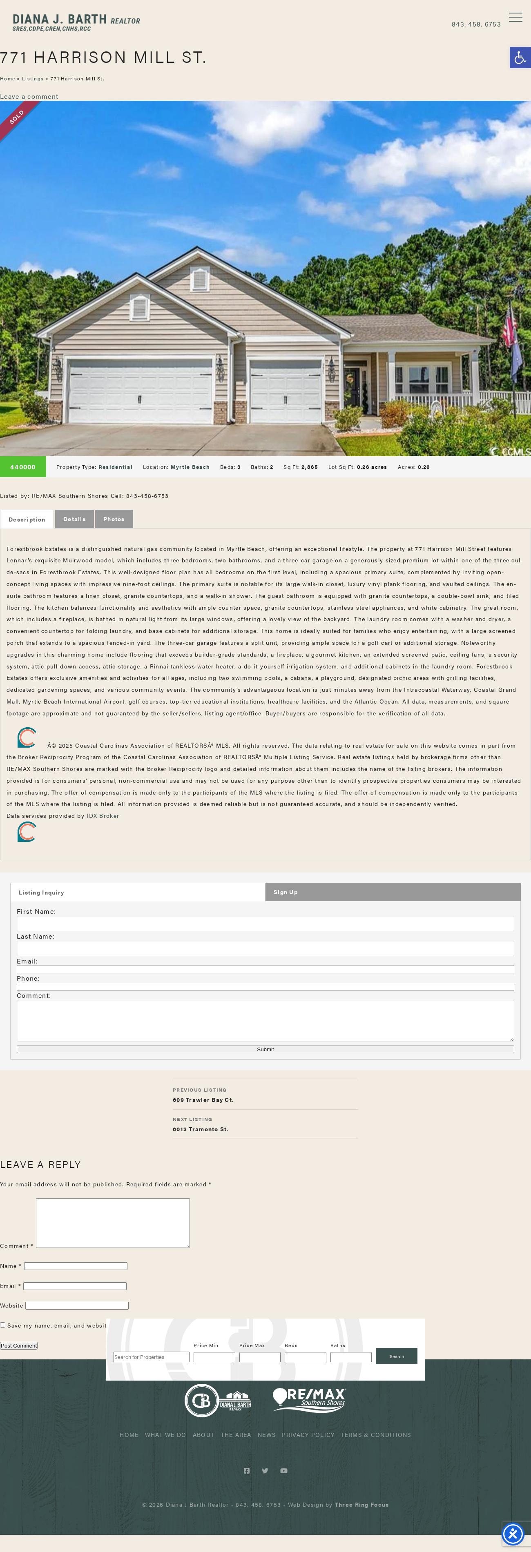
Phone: (28, 979)
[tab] (27, 519)
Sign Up (286, 894)
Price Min (206, 1362)
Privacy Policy (308, 1452)
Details (74, 519)
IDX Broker (103, 817)
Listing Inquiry (41, 894)
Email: (27, 962)
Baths (338, 1362)
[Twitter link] (266, 1487)
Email (10, 1303)
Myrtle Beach (190, 467)
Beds (291, 1362)
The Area (236, 1452)
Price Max (252, 1362)
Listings (33, 78)
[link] (362, 1521)
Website (11, 1322)
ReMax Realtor (309, 1417)
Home (7, 78)
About (203, 1452)
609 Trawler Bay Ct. (265, 1101)
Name (11, 1283)
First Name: (36, 912)
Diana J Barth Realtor (84, 23)
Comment (17, 1263)
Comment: (34, 996)
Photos (114, 519)
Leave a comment (29, 96)
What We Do (166, 1452)
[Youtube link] (284, 1487)
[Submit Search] (396, 1373)
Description (27, 519)
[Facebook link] (248, 1487)
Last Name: (36, 937)
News (267, 1452)
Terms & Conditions (376, 1452)
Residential (115, 467)
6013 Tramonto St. (265, 1130)
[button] (520, 57)
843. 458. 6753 (476, 24)
